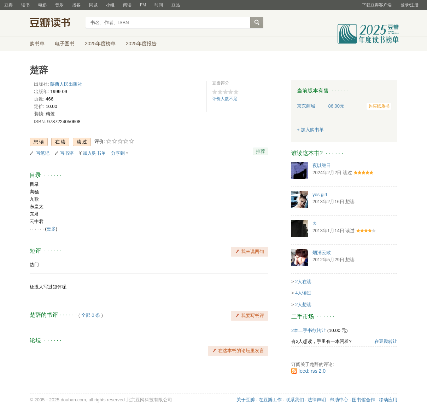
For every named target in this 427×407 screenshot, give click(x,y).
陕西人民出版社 (66, 84)
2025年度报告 (141, 43)
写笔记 (42, 153)
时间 (158, 4)
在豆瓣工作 (270, 399)
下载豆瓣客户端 (377, 4)
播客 (76, 4)
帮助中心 (339, 399)
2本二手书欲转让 (308, 330)
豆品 (175, 4)
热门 (34, 264)
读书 (25, 4)
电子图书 (65, 43)
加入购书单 (94, 153)
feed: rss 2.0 (312, 371)
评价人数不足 (225, 98)
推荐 (260, 151)
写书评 (67, 153)
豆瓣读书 (55, 23)
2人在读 (303, 281)
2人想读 (303, 304)
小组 (110, 4)
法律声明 (317, 399)
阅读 (127, 4)
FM (143, 4)
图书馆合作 (363, 399)
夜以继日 (321, 165)
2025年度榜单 (100, 43)
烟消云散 (321, 252)
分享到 (118, 153)
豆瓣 (8, 4)
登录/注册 (409, 4)
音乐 (59, 4)
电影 (42, 4)
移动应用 (388, 399)
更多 (51, 228)
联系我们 (295, 399)
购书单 (37, 43)
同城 (93, 4)
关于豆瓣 (245, 399)
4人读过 (303, 293)
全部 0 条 (90, 315)
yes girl (319, 194)
